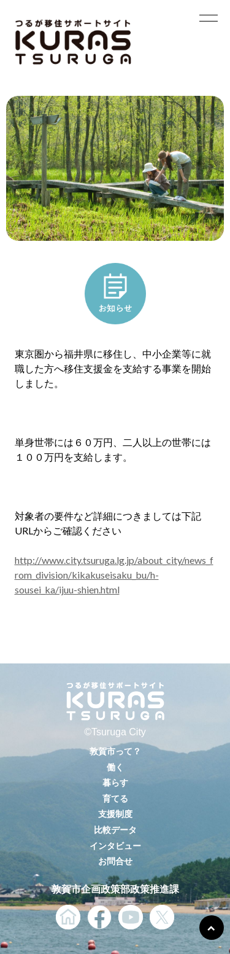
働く (115, 767)
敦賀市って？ (115, 751)
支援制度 (115, 813)
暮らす (115, 782)
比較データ (115, 829)
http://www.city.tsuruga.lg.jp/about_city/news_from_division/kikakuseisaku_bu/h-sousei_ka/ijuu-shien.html (114, 574)
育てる (115, 798)
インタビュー (115, 845)
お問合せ (115, 861)
